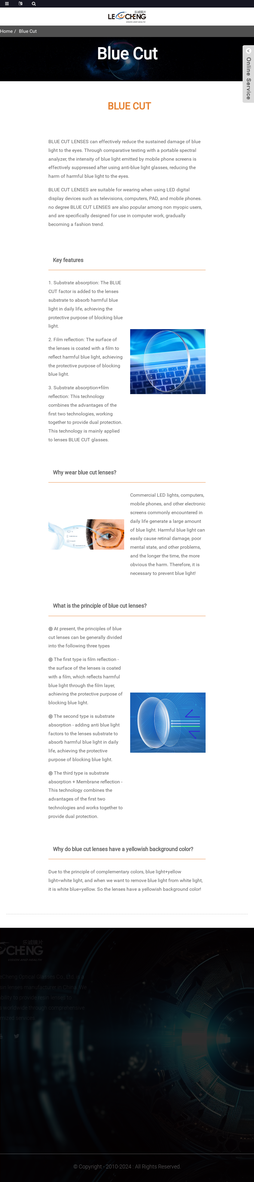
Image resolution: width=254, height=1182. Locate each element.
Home (6, 31)
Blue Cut (28, 31)
